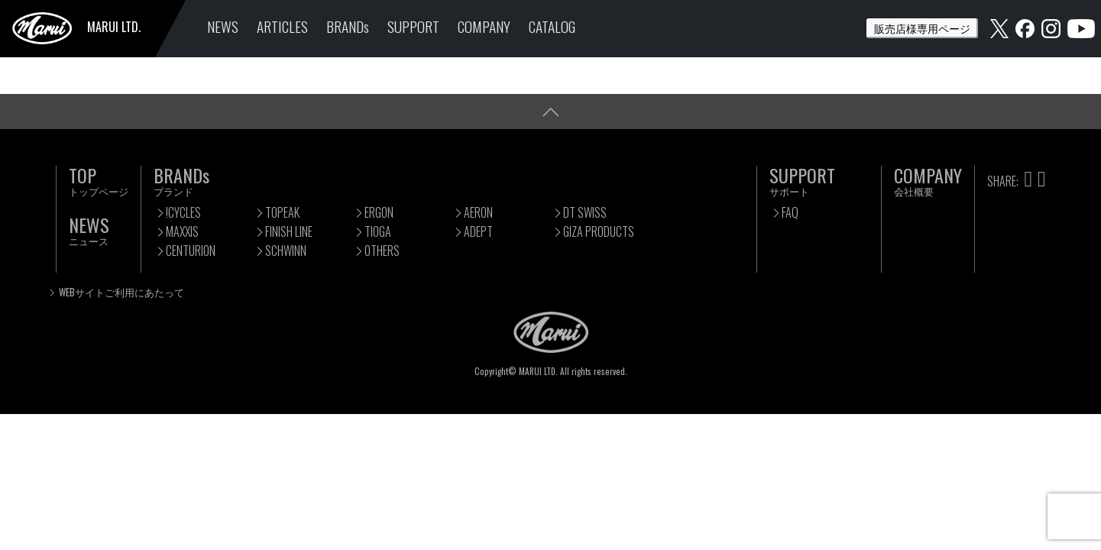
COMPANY (484, 26)
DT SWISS (585, 212)
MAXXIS (182, 231)
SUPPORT (413, 26)
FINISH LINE (288, 231)
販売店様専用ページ (922, 28)
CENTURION (190, 250)
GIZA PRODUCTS (598, 231)
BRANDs (347, 26)
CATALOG (552, 26)
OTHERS (382, 250)
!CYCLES (183, 212)
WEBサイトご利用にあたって (121, 292)
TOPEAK (282, 212)
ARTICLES (282, 26)
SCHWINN (285, 250)
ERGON (378, 212)
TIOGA (377, 231)
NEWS (222, 26)
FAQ (790, 212)
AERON (478, 212)
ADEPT (478, 231)
